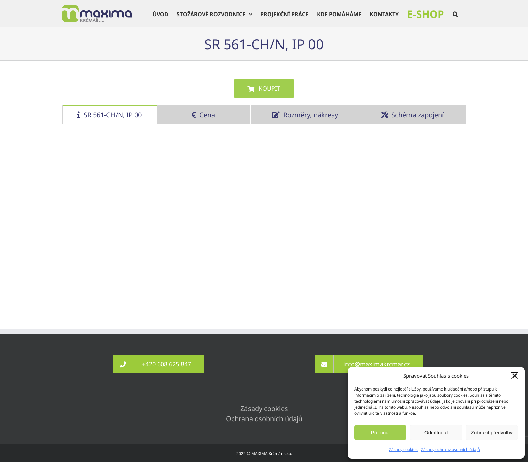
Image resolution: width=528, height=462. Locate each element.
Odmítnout (436, 432)
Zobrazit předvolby (492, 432)
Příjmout (380, 432)
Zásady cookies (403, 449)
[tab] (110, 114)
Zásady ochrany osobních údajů (450, 449)
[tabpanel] (264, 129)
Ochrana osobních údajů (264, 418)
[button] (514, 375)
